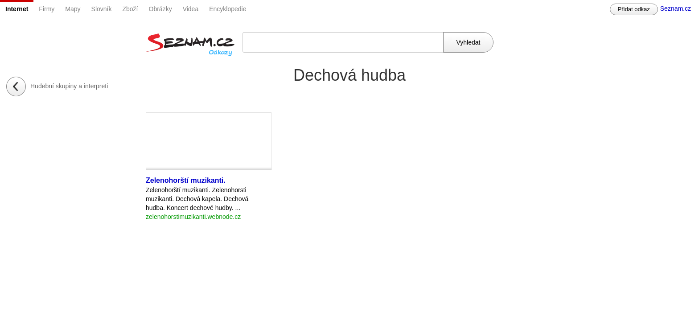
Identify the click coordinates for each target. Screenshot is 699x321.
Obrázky (160, 8)
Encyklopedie (227, 8)
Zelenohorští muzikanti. (186, 180)
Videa (191, 8)
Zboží (130, 8)
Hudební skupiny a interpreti (69, 86)
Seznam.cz (675, 8)
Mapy (72, 8)
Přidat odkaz (634, 9)
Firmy (46, 8)
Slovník (101, 8)
